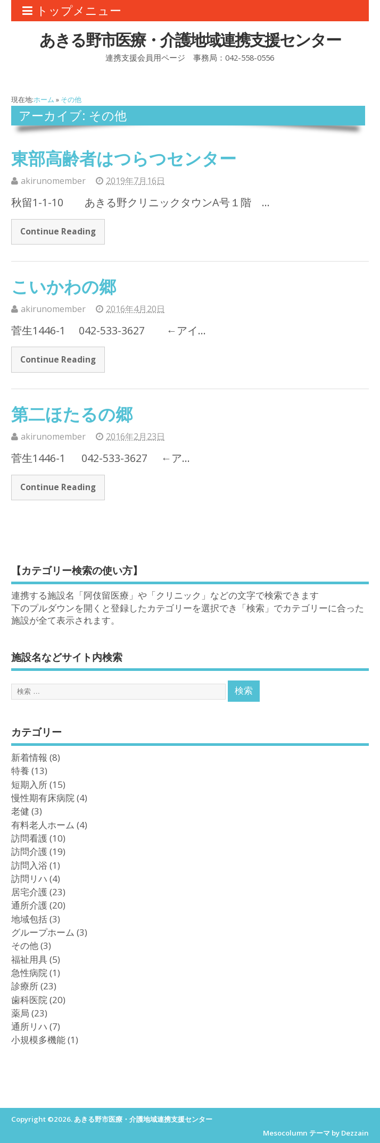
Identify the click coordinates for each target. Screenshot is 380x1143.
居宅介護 (29, 891)
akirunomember (53, 181)
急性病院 (29, 972)
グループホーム (43, 932)
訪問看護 (29, 837)
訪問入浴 (29, 865)
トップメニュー (71, 10)
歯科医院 (29, 999)
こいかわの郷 (63, 286)
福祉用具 (29, 959)
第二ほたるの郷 (72, 413)
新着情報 (29, 757)
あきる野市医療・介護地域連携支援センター (190, 40)
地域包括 (29, 918)
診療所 (24, 985)
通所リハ (29, 1026)
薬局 (20, 1012)
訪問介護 (29, 851)
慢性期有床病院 (43, 797)
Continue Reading (58, 231)
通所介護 (29, 904)
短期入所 (29, 784)
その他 (24, 945)
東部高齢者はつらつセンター (123, 158)
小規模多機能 (38, 1039)
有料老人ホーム (43, 824)
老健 (20, 810)
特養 (20, 770)
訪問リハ (29, 878)
